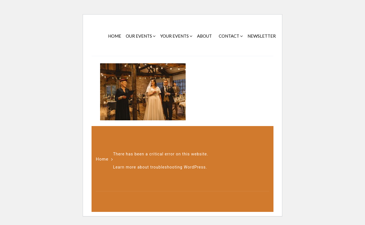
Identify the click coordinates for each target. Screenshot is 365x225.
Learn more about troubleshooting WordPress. (160, 167)
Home (102, 159)
